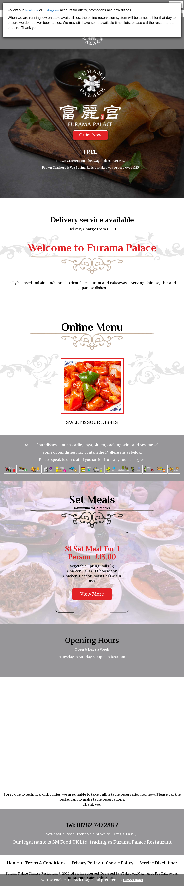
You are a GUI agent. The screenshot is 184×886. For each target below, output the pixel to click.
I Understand (133, 880)
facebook (31, 10)
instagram (51, 10)
